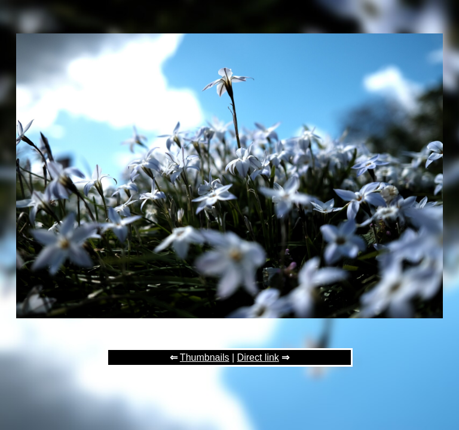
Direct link (258, 357)
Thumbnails (205, 357)
